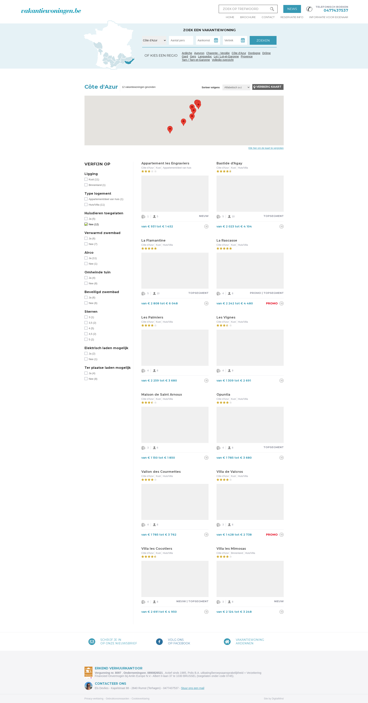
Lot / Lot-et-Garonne (226, 56)
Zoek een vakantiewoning (209, 30)
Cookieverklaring (140, 698)
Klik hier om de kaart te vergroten (266, 148)
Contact (268, 17)
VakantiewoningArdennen (250, 641)
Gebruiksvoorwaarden (117, 698)
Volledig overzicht (223, 59)
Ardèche (119, 55)
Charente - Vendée (99, 49)
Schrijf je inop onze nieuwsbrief (118, 641)
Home (230, 17)
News (292, 9)
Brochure (248, 17)
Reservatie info (292, 17)
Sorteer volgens (211, 87)
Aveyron (199, 53)
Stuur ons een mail (192, 688)
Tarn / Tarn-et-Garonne (111, 61)
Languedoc (115, 64)
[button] (192, 117)
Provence (246, 56)
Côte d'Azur (130, 62)
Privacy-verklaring (93, 698)
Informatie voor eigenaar (328, 17)
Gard (119, 60)
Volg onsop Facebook (179, 641)
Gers (104, 59)
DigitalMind (278, 698)
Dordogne (254, 53)
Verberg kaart (269, 86)
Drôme (266, 53)
